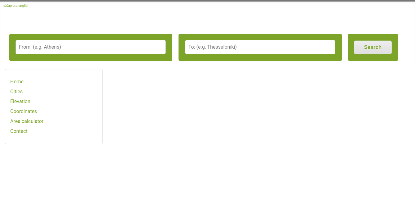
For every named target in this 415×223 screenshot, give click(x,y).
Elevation (20, 101)
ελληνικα (10, 6)
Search (373, 47)
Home (17, 82)
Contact (19, 131)
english (24, 6)
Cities (16, 91)
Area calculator (26, 121)
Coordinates (23, 111)
